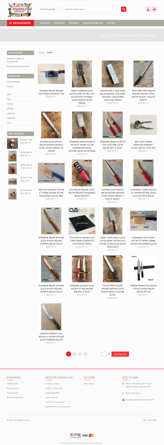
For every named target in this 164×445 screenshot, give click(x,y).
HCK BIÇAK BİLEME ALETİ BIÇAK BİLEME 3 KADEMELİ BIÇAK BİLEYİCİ (82, 193)
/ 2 (109, 354)
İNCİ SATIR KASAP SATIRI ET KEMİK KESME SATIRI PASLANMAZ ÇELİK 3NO (51, 193)
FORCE (10, 87)
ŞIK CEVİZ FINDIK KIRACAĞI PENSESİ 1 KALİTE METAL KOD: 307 (143, 145)
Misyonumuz (13, 388)
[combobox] (51, 9)
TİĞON (10, 104)
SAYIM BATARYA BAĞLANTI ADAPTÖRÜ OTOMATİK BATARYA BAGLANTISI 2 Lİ (27, 190)
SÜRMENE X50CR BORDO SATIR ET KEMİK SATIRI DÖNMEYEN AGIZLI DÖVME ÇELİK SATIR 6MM (82, 147)
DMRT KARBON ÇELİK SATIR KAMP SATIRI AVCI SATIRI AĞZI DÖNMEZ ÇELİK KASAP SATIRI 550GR (82, 97)
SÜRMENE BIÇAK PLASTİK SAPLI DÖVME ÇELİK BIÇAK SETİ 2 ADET (113, 145)
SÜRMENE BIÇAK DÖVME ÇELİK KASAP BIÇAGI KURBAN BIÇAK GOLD (51, 241)
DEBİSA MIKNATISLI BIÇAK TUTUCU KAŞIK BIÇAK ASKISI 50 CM (143, 288)
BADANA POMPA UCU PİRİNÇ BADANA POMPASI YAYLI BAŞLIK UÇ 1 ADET (27, 140)
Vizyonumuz (13, 393)
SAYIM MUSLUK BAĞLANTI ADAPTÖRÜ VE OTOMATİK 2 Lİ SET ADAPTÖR (27, 152)
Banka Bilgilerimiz (15, 397)
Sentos (70, 443)
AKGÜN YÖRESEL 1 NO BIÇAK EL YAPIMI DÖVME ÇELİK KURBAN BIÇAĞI (51, 336)
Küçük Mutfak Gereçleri (18, 66)
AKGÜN (10, 109)
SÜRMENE (11, 118)
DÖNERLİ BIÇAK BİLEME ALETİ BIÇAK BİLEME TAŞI (51, 93)
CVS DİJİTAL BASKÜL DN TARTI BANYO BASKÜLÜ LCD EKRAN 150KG (82, 241)
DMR (9, 99)
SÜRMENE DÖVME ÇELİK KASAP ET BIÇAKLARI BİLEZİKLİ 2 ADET (82, 288)
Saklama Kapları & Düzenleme (15, 60)
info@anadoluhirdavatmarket (140, 400)
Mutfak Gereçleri (147, 35)
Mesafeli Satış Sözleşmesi (57, 407)
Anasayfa (105, 35)
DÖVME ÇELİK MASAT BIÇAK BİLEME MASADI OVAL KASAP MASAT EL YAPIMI (51, 147)
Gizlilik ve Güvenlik (54, 388)
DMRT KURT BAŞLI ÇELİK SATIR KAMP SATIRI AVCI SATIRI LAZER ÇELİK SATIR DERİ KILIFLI (113, 242)
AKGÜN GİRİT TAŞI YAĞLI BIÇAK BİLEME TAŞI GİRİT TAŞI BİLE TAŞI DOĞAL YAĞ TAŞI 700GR (113, 96)
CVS (9, 123)
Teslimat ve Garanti (54, 402)
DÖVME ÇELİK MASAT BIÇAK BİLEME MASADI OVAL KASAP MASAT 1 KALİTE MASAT (112, 194)
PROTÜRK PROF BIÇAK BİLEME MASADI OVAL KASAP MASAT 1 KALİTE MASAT (143, 96)
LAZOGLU (11, 113)
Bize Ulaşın (89, 384)
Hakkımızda (12, 384)
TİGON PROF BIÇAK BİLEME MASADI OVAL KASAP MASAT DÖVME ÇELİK (112, 290)
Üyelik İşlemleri (52, 393)
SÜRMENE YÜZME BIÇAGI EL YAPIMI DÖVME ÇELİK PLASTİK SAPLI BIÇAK (143, 193)
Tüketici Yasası (52, 384)
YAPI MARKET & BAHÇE (124, 35)
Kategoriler (19, 23)
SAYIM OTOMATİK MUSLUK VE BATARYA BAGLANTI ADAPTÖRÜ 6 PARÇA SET (27, 178)
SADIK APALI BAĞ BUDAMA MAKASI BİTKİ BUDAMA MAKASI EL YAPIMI (27, 165)
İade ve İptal (51, 397)
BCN (9, 94)
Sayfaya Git (120, 354)
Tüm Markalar (13, 82)
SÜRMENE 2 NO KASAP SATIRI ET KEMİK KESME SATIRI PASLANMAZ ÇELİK (144, 241)
